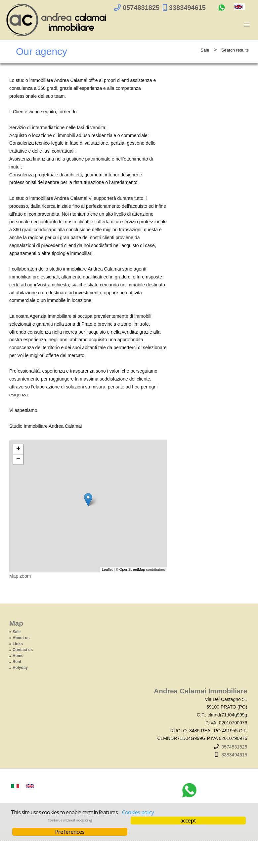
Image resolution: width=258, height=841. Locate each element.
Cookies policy (138, 812)
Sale (204, 50)
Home (18, 655)
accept (188, 820)
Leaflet (107, 569)
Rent (17, 661)
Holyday (20, 667)
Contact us (23, 649)
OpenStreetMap (132, 569)
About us (21, 638)
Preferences (69, 831)
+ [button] (18, 449)
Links (18, 643)
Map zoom (20, 576)
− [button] (18, 459)
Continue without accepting (70, 820)
